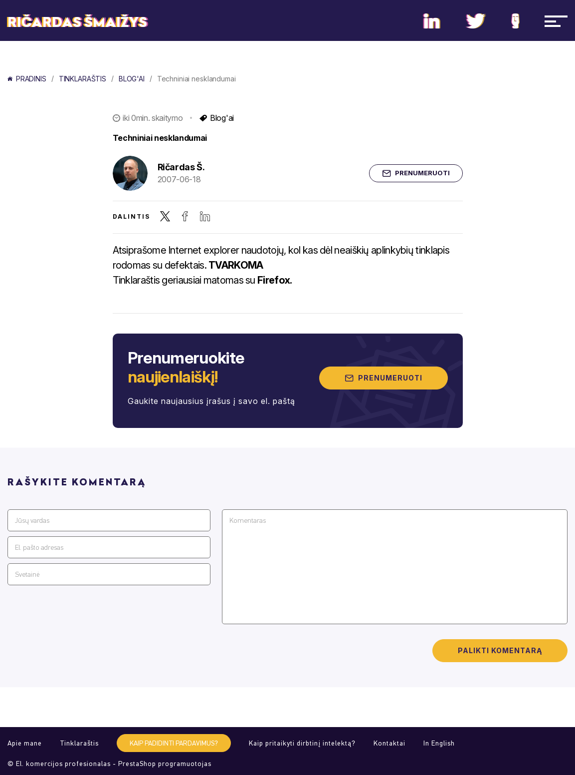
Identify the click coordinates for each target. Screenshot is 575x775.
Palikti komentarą (500, 650)
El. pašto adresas (39, 547)
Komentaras (247, 520)
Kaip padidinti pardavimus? (174, 743)
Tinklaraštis (82, 79)
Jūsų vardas (32, 520)
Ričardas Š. (181, 167)
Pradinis (26, 79)
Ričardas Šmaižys (77, 22)
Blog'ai (132, 79)
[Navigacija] (556, 20)
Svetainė (27, 574)
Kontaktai (389, 743)
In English (439, 743)
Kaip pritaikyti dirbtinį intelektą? (302, 743)
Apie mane (24, 743)
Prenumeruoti (416, 173)
